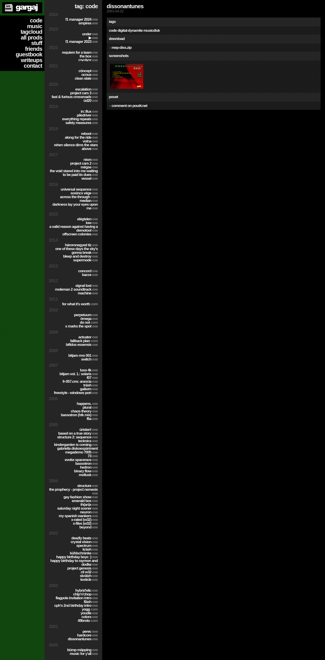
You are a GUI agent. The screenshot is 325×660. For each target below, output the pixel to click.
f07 (92, 378)
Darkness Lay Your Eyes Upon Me (75, 206)
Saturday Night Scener (77, 508)
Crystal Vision (84, 542)
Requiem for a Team (80, 52)
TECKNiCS (88, 441)
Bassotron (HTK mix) (79, 415)
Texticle (89, 579)
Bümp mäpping (82, 650)
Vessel (89, 178)
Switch (89, 359)
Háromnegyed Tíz (81, 245)
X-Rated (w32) (84, 520)
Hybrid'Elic (86, 590)
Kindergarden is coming (76, 445)
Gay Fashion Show (81, 497)
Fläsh (91, 602)
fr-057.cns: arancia (80, 381)
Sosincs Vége (84, 193)
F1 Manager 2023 (81, 41)
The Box (89, 56)
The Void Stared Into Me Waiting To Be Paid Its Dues (74, 173)
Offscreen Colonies (80, 234)
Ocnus (90, 75)
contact (33, 66)
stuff (36, 43)
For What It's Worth (80, 304)
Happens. (87, 404)
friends (33, 49)
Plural (90, 407)
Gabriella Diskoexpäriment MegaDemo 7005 (77, 450)
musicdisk (152, 30)
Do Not (89, 322)
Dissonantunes (83, 639)
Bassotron (86, 463)
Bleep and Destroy (80, 256)
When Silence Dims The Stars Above (76, 147)
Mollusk (88, 475)
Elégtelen (87, 219)
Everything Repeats (80, 119)
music (34, 26)
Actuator (88, 337)
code (36, 20)
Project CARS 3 (84, 93)
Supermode (85, 260)
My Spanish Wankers (78, 516)
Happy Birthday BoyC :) (77, 557)
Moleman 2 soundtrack (76, 289)
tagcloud (31, 32)
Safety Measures (81, 123)
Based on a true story (78, 433)
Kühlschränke (84, 553)
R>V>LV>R (88, 60)
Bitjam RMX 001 (83, 355)
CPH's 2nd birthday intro (76, 605)
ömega (89, 319)
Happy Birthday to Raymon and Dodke (74, 563)
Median (89, 201)
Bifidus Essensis (82, 345)
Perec (90, 631)
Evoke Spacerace (81, 460)
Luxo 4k (89, 370)
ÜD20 (91, 101)
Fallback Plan (84, 341)
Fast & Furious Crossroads (75, 97)
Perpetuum (86, 315)
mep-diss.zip (122, 47)
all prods (31, 37)
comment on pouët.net (129, 106)
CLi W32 (89, 572)
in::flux (89, 111)
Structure (87, 486)
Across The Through (79, 197)
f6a (92, 419)
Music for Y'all (84, 654)
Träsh (90, 385)
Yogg (90, 609)
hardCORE (87, 635)
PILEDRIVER (87, 115)
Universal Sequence (79, 189)
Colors (90, 617)
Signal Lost (86, 286)
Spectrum (87, 546)
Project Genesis (82, 568)
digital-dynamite (130, 30)
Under (90, 34)
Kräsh (90, 549)
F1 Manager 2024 (81, 19)
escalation (86, 89)
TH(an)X (89, 504)
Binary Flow (86, 471)
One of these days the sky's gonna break (76, 251)
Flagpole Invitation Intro (77, 598)
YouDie (89, 613)
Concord (88, 271)
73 (93, 456)
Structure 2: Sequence (77, 437)
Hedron (89, 467)
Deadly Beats (84, 538)
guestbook (29, 54)
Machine (88, 293)
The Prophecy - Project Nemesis (73, 491)
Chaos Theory (84, 411)
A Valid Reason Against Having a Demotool (73, 228)
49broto (88, 621)
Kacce (90, 275)
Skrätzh (89, 576)
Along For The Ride (81, 137)
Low (92, 223)
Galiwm (89, 389)
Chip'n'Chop (85, 594)
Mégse (89, 167)
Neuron (89, 512)
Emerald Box (85, 501)
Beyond (88, 527)
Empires (88, 23)
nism (91, 160)
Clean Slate (86, 78)
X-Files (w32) (85, 523)
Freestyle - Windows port (76, 393)
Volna (90, 141)
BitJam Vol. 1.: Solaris (79, 374)
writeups (31, 60)
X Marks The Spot (81, 326)
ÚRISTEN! (88, 430)
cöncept (88, 71)
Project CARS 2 (84, 163)
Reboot (89, 134)
